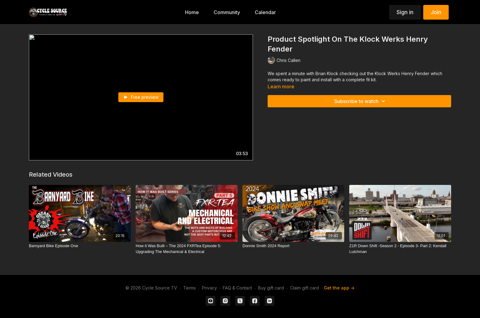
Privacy (209, 287)
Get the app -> (339, 287)
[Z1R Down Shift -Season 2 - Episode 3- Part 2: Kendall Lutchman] (400, 249)
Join (436, 12)
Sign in (405, 12)
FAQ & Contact (237, 287)
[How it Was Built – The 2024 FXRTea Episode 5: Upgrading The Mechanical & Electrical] (187, 249)
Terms (189, 287)
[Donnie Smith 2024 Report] (293, 246)
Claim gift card (304, 287)
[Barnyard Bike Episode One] (80, 246)
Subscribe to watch (360, 101)
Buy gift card (271, 287)
